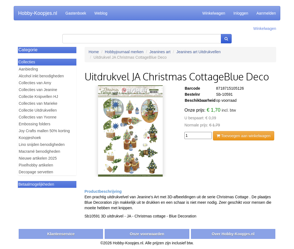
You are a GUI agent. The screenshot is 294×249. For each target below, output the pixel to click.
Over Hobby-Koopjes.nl (233, 234)
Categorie (27, 49)
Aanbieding (28, 69)
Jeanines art (159, 52)
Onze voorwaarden (147, 234)
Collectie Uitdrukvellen (38, 110)
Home (94, 52)
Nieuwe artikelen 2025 (38, 158)
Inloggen (240, 13)
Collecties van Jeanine (38, 89)
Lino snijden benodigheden (42, 144)
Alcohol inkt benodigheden (41, 76)
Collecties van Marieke (38, 103)
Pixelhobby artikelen (36, 165)
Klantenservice (61, 234)
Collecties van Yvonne (38, 117)
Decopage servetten (36, 172)
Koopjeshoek (30, 137)
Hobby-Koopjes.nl (37, 13)
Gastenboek (75, 13)
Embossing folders (34, 124)
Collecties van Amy (35, 83)
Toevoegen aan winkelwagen (243, 136)
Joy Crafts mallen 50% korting (44, 131)
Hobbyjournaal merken (124, 52)
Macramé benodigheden (39, 151)
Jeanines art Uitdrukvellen (198, 52)
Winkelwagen (213, 13)
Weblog (101, 13)
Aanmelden (266, 13)
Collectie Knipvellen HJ (38, 96)
